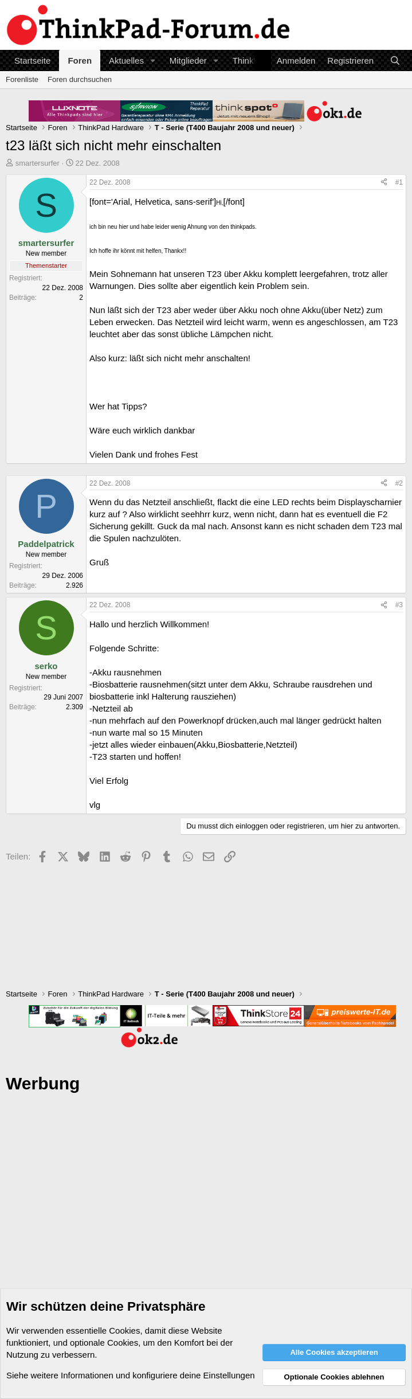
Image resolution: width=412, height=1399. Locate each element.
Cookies (124, 1330)
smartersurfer (37, 163)
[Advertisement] (206, 1227)
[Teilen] (383, 182)
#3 (399, 605)
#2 (399, 483)
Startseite (32, 60)
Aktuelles (126, 60)
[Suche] (395, 60)
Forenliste (22, 79)
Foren (80, 60)
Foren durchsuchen (80, 79)
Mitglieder (188, 60)
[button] (153, 60)
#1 (399, 182)
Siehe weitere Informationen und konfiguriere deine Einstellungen (130, 1375)
